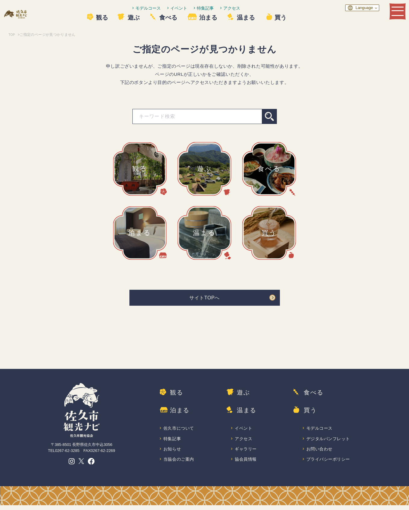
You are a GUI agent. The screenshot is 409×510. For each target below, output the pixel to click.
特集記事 (223, 8)
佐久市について (179, 431)
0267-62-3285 (67, 452)
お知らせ (172, 453)
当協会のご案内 (179, 463)
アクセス (249, 8)
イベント (196, 8)
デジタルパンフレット (329, 442)
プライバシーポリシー (329, 463)
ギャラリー (246, 453)
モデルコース (165, 8)
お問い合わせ (319, 453)
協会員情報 (246, 463)
